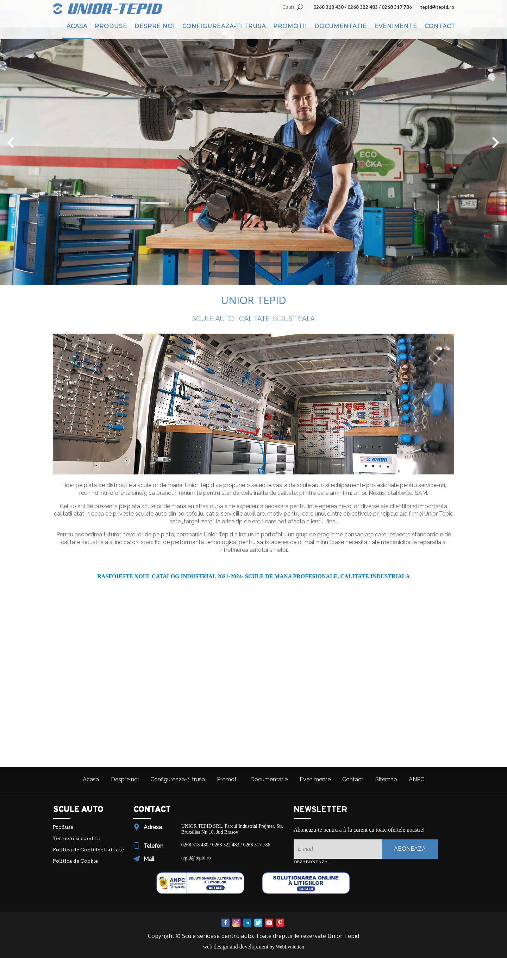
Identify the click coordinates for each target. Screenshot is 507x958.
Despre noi (154, 26)
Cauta (288, 7)
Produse (111, 26)
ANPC (416, 779)
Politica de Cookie (75, 861)
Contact (440, 26)
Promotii (290, 26)
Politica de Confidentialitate (88, 849)
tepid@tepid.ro (437, 7)
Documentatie (340, 26)
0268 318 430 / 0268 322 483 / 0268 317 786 (362, 7)
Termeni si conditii (77, 838)
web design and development (235, 947)
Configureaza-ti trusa (224, 26)
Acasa (77, 26)
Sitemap (386, 779)
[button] (11, 142)
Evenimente (395, 26)
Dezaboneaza (311, 861)
